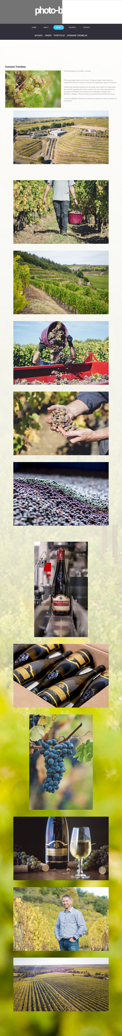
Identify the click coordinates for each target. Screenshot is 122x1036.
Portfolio (59, 35)
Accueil (39, 35)
